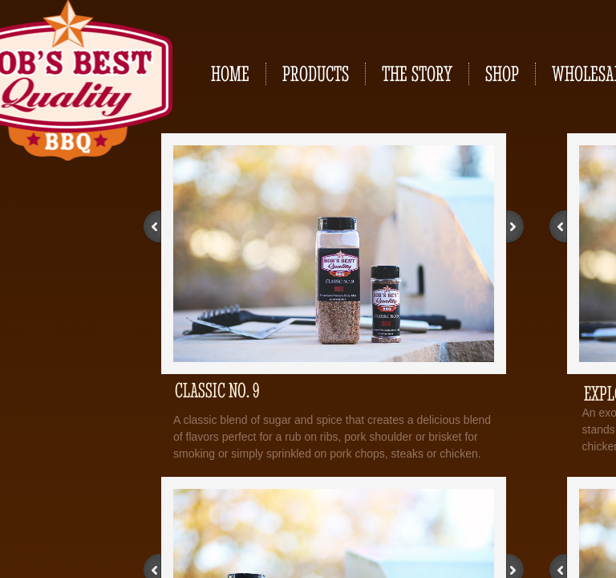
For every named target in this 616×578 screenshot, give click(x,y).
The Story (417, 74)
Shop (502, 74)
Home (230, 74)
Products (315, 74)
